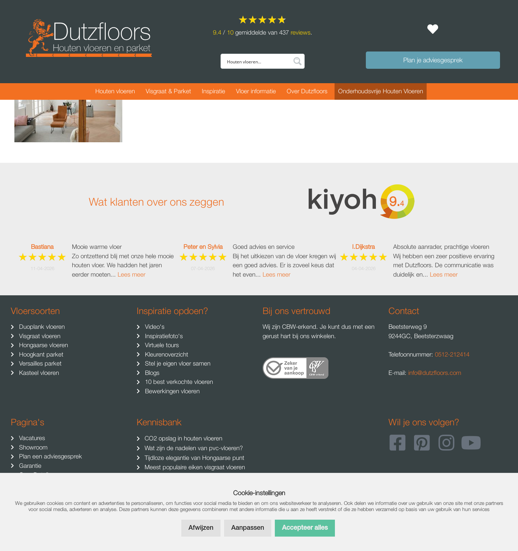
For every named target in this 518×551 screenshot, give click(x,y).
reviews (300, 32)
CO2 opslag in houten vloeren (182, 438)
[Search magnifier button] (297, 61)
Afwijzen (200, 528)
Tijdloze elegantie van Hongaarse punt (193, 457)
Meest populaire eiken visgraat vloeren (194, 467)
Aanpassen (247, 528)
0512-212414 (452, 354)
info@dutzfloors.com (434, 372)
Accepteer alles (305, 528)
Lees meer (131, 274)
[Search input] (257, 61)
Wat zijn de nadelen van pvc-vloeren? (193, 448)
